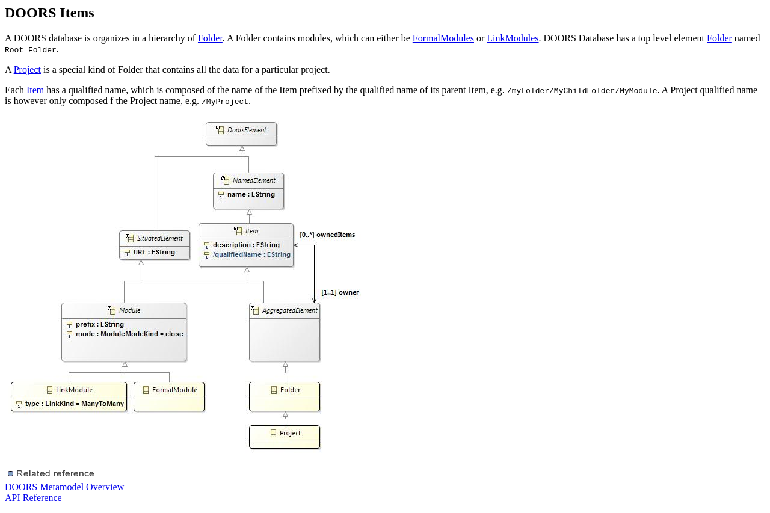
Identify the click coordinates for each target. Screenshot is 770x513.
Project (27, 69)
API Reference (33, 498)
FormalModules (443, 38)
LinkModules (512, 38)
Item (35, 90)
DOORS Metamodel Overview (64, 487)
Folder (210, 38)
